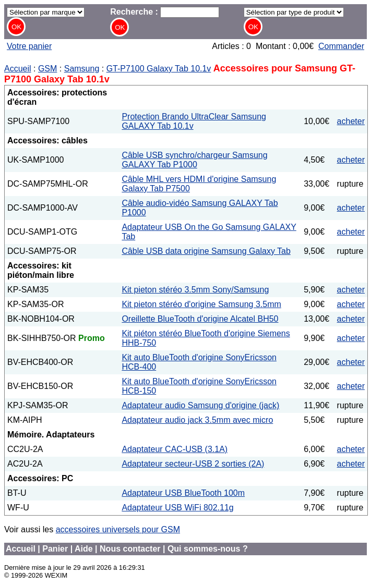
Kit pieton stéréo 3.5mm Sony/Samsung (195, 289)
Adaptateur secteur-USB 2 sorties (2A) (193, 463)
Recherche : (164, 11)
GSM (47, 68)
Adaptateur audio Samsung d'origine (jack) (200, 405)
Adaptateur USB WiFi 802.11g (177, 507)
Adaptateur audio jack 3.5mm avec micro (197, 420)
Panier (55, 548)
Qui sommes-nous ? (207, 548)
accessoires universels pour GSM (118, 529)
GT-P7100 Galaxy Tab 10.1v (158, 68)
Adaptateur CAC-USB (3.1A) (175, 449)
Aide (84, 548)
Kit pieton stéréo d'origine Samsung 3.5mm (201, 304)
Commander (341, 46)
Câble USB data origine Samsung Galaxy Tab (206, 251)
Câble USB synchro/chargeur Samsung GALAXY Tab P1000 (194, 160)
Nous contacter (130, 548)
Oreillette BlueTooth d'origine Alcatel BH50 (200, 318)
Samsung (82, 68)
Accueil (17, 68)
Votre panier (29, 46)
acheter (351, 121)
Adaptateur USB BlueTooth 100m (183, 493)
